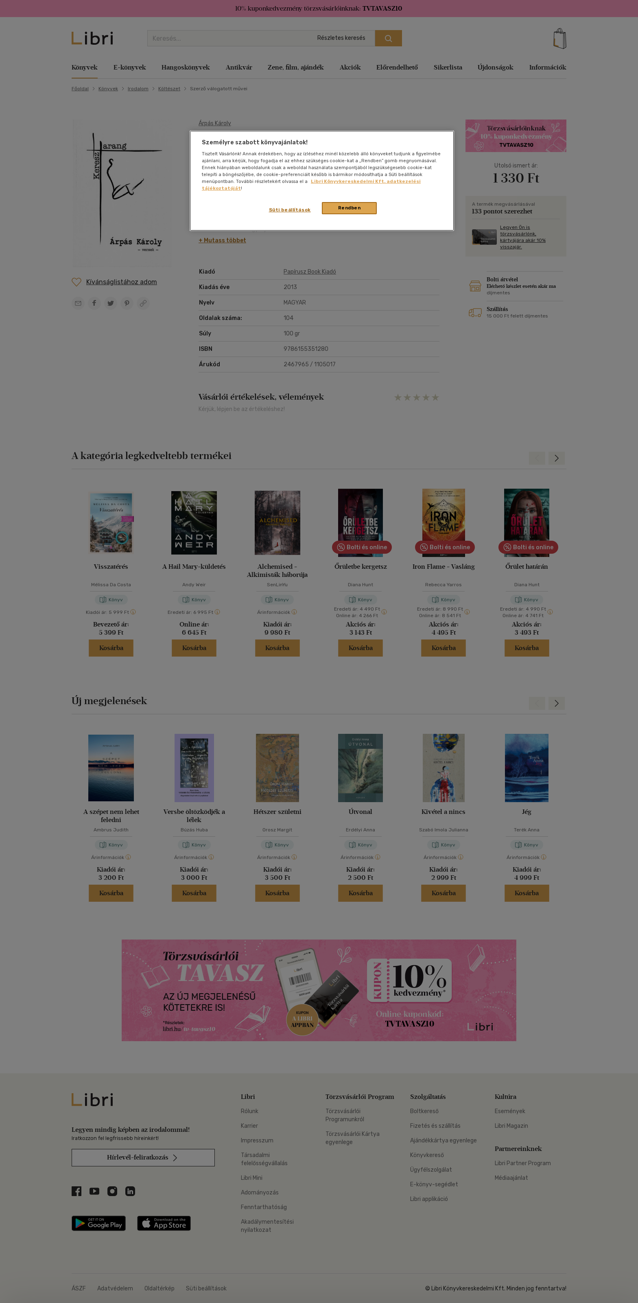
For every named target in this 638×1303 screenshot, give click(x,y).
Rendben (349, 208)
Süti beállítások (290, 210)
